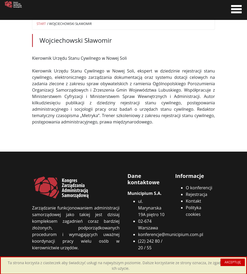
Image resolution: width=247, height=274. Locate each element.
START (41, 24)
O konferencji (199, 188)
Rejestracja (196, 194)
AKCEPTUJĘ (232, 262)
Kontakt (193, 201)
